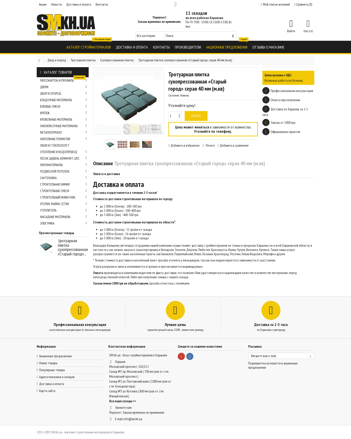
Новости (56, 4)
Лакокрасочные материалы (63, 126)
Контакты (102, 4)
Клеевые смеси (63, 106)
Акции (43, 4)
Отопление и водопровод (63, 152)
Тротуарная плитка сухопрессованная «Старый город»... (73, 247)
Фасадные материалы (63, 217)
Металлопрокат (63, 132)
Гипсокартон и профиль (63, 80)
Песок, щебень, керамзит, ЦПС (63, 158)
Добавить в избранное (185, 145)
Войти (291, 30)
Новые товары (48, 363)
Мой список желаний (275, 4)
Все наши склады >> (122, 401)
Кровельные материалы (63, 119)
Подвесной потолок (63, 171)
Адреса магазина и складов (57, 377)
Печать (210, 145)
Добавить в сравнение (234, 145)
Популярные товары (52, 370)
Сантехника (63, 178)
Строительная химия (63, 184)
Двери (63, 87)
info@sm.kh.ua (133, 419)
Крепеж (63, 113)
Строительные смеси (63, 191)
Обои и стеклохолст (54, 145)
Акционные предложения (55, 356)
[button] (88, 47)
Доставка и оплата (78, 4)
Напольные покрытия (63, 139)
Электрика (63, 223)
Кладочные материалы (63, 100)
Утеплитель (63, 210)
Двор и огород (63, 93)
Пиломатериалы (63, 165)
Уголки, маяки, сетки (63, 204)
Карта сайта (47, 391)
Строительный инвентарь (63, 197)
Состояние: (174, 95)
